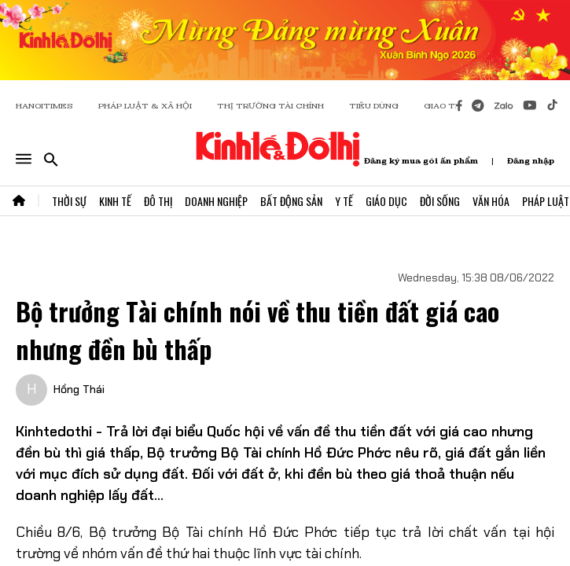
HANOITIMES (44, 106)
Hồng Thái (79, 389)
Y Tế (344, 201)
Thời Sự (69, 201)
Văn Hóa (491, 201)
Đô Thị (158, 201)
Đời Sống (440, 201)
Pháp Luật (545, 201)
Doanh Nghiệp (216, 201)
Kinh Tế (115, 201)
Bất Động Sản (291, 201)
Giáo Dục (386, 201)
